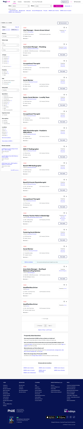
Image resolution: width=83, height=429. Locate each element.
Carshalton (4, 133)
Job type (4, 54)
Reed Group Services (71, 388)
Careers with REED (70, 393)
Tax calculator (6, 398)
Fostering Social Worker (31, 232)
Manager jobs (22, 10)
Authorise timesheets (71, 387)
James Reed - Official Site (72, 395)
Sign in (62, 344)
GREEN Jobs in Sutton (54, 10)
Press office (53, 388)
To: (2, 47)
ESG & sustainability (71, 400)
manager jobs (58, 350)
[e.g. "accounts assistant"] (21, 6)
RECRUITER (21, 382)
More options (5, 118)
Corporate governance (55, 390)
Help (4, 402)
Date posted (5, 87)
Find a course (37, 388)
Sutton (4, 129)
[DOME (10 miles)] (15, 30)
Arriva (28, 289)
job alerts (30, 344)
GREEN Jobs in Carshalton (45, 368)
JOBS (4, 382)
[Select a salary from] (10, 45)
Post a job (21, 387)
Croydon (4, 130)
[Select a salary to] (10, 50)
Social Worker (28, 80)
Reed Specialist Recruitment (72, 390)
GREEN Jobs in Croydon (65, 10)
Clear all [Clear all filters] (17, 27)
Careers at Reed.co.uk (55, 387)
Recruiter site (21, 385)
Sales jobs (28, 10)
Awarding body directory (40, 395)
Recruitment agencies (23, 390)
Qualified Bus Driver (30, 287)
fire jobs (40, 351)
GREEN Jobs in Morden (59, 370)
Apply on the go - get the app (45, 329)
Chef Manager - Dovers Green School (36, 30)
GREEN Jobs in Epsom (59, 368)
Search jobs (58, 6)
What (10, 6)
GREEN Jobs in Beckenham (15, 12)
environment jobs (50, 350)
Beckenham (5, 132)
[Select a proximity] (10, 36)
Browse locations (6, 393)
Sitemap (4, 405)
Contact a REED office (7, 403)
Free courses (37, 393)
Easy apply (62, 54)
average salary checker (36, 355)
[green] (6, 30)
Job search (5, 387)
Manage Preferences (55, 422)
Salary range (5, 40)
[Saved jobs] (77, 2)
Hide (3, 78)
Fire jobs (45, 10)
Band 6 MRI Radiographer (32, 166)
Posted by (4, 70)
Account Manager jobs (37, 10)
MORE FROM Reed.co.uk (56, 382)
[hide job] (66, 27)
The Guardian (30, 32)
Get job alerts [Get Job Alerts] (63, 23)
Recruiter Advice (22, 392)
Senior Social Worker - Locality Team (36, 97)
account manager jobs (31, 351)
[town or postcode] (43, 6)
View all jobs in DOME (7, 141)
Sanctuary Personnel (32, 65)
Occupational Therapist (31, 63)
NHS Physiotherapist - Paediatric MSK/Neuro (35, 131)
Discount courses (38, 392)
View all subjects (38, 390)
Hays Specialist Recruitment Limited (34, 217)
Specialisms (5, 94)
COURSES (37, 382)
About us (52, 385)
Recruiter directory (7, 388)
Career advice (6, 397)
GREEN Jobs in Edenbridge (42, 371)
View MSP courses (15, 170)
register (26, 345)
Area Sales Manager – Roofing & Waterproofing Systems (34, 270)
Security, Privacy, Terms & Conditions (67, 422)
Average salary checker (7, 400)
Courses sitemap (38, 400)
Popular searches (6, 395)
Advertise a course (38, 398)
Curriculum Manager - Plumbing (34, 47)
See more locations (6, 137)
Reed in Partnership (71, 392)
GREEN (3, 22)
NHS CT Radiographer (31, 149)
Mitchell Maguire (31, 272)
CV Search (21, 388)
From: (3, 43)
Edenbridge (5, 135)
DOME (10, 22)
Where (32, 6)
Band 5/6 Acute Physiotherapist (34, 182)
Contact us (5, 385)
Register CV (65, 1)
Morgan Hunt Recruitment (33, 48)
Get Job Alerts (29, 262)
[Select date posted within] (10, 90)
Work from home (6, 390)
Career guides (38, 397)
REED (68, 382)
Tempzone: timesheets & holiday (73, 385)
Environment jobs (14, 10)
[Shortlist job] (64, 27)
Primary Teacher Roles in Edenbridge (36, 216)
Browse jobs (68, 6)
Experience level (6, 113)
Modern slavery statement (56, 392)
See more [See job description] (26, 38)
